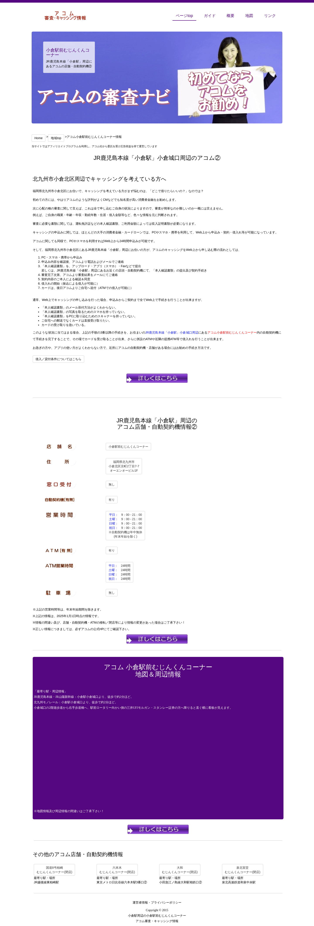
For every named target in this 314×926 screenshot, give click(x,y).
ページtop (184, 15)
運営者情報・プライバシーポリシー (157, 902)
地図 (249, 15)
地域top (56, 138)
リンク (270, 15)
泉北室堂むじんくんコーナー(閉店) (242, 870)
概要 (230, 15)
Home (38, 138)
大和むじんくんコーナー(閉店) (180, 870)
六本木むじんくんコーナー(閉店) (117, 870)
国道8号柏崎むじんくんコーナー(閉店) (54, 870)
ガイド (210, 15)
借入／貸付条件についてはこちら (58, 359)
